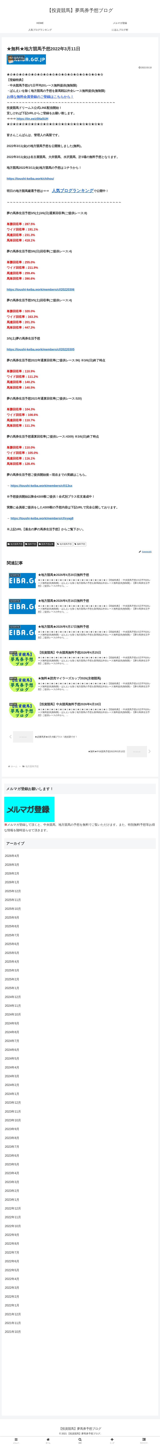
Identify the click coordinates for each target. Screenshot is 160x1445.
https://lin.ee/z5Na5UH (32, 118)
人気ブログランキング (72, 190)
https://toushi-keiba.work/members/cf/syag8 (42, 518)
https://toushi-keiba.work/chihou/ (30, 178)
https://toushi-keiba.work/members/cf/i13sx (41, 485)
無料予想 (30, 544)
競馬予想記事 (46, 544)
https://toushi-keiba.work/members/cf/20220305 (40, 349)
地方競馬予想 (15, 544)
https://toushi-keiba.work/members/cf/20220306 (40, 289)
